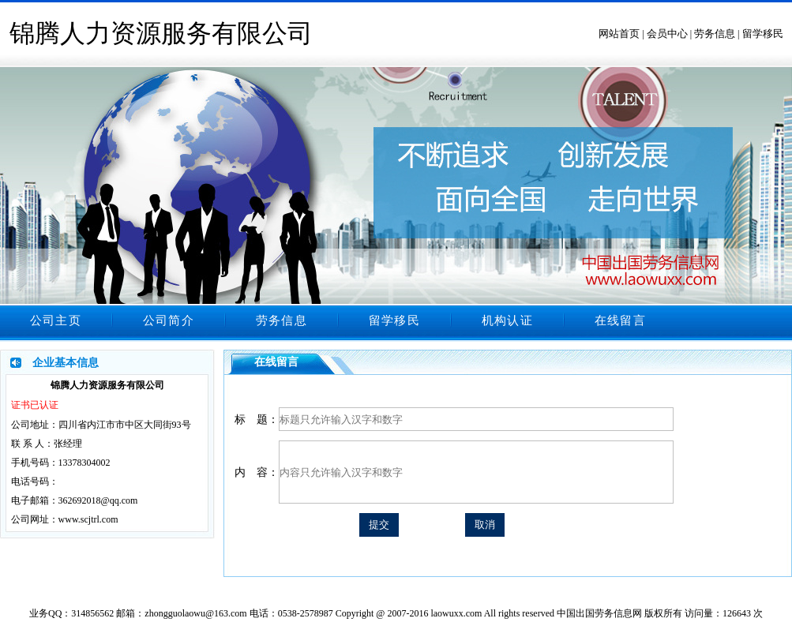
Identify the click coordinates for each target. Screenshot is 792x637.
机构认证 (507, 320)
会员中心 (667, 33)
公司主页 (55, 320)
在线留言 (620, 320)
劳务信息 (714, 33)
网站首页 (619, 33)
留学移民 (762, 33)
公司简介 (168, 320)
